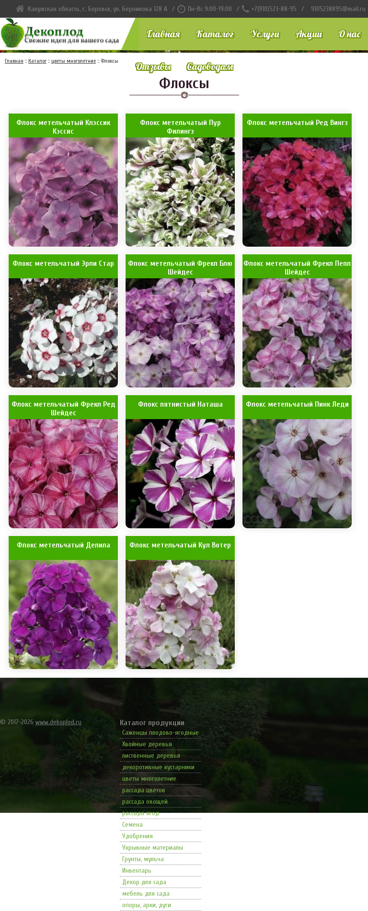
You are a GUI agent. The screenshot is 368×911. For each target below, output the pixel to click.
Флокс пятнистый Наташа (180, 404)
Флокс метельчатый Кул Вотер (180, 545)
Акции (309, 34)
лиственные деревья (151, 756)
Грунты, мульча (143, 859)
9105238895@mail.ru (338, 9)
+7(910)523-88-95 (274, 9)
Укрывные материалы (152, 847)
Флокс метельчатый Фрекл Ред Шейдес (63, 408)
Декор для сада (144, 882)
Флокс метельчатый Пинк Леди (297, 404)
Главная (163, 34)
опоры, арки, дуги (146, 905)
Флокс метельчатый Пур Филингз (180, 127)
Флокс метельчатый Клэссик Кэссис (63, 127)
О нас (349, 34)
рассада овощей (145, 801)
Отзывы (153, 66)
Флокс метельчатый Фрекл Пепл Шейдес (297, 267)
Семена (132, 824)
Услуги (264, 34)
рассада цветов (143, 790)
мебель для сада (146, 893)
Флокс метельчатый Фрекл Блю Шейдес (180, 267)
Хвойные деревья (147, 744)
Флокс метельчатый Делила (63, 545)
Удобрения (137, 836)
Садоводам (210, 66)
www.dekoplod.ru (58, 722)
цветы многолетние (149, 778)
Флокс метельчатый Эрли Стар (63, 263)
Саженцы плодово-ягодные (160, 733)
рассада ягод (140, 813)
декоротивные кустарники (158, 767)
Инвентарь (136, 870)
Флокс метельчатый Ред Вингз (297, 122)
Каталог (215, 34)
